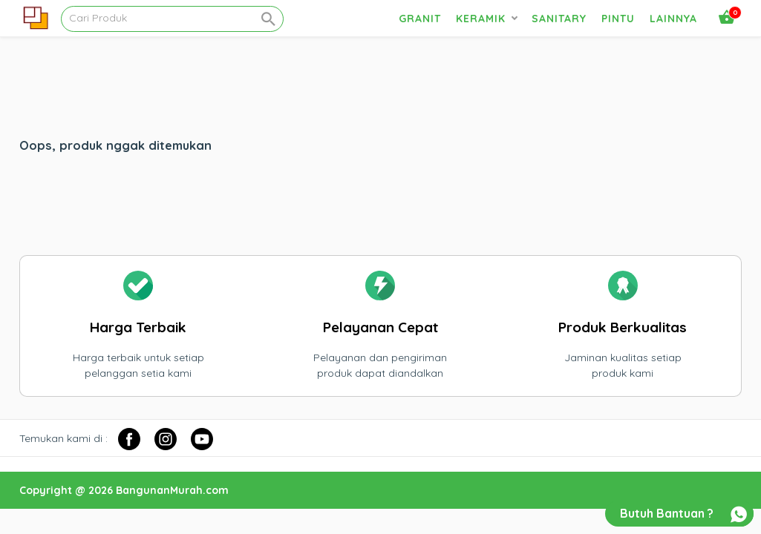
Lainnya (673, 18)
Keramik (481, 18)
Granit (420, 18)
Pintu (618, 18)
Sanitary (559, 18)
